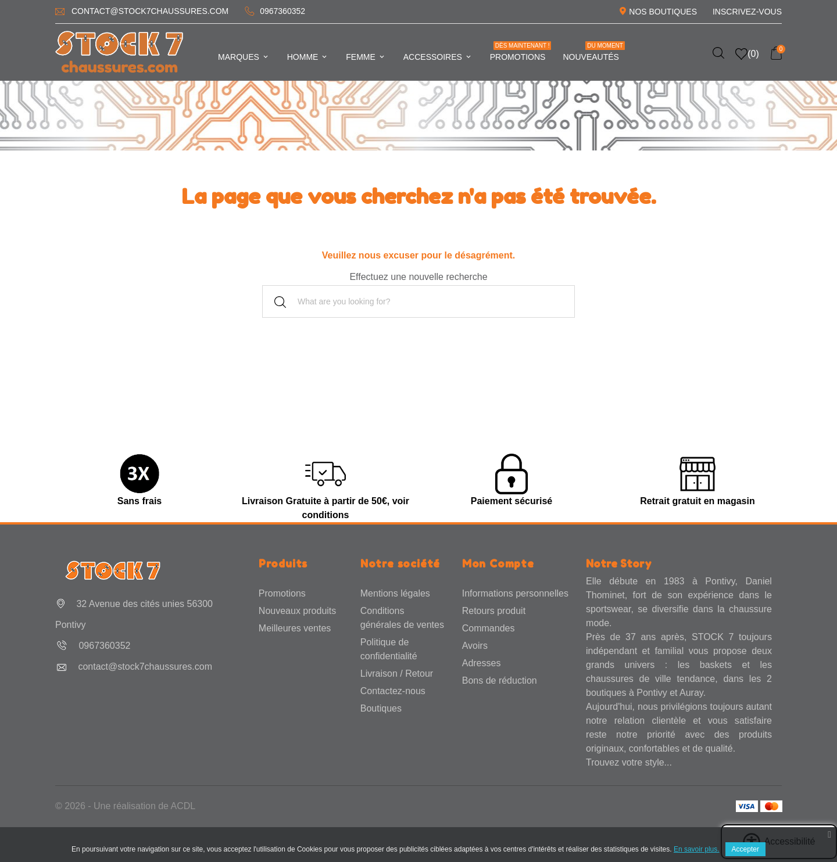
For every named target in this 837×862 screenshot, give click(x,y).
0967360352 (282, 11)
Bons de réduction (499, 680)
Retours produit (493, 611)
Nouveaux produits (297, 611)
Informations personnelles (515, 593)
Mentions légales (395, 593)
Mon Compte (498, 563)
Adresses (481, 663)
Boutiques (381, 708)
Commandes (488, 628)
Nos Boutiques (663, 11)
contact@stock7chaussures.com (149, 11)
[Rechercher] (418, 301)
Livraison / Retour (396, 673)
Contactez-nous (392, 691)
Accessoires (438, 57)
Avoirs (475, 646)
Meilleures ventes (295, 628)
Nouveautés (593, 51)
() (747, 54)
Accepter (745, 849)
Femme (365, 57)
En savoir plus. (697, 849)
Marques (244, 57)
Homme (308, 57)
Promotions (521, 51)
